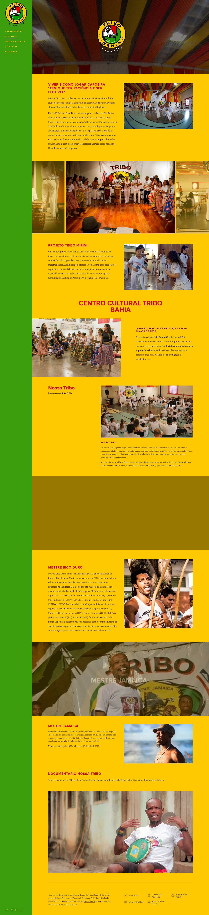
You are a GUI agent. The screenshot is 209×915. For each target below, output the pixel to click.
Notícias (11, 52)
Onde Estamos (15, 41)
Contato (11, 47)
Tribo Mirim (13, 31)
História (11, 36)
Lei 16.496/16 (89, 901)
